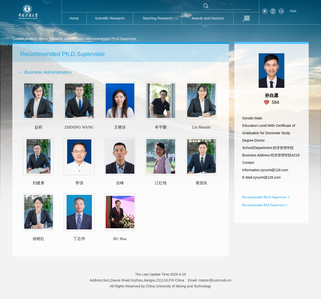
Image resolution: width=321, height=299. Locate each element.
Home (43, 39)
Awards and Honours (68, 39)
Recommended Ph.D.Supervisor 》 (266, 197)
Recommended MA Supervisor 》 (265, 205)
